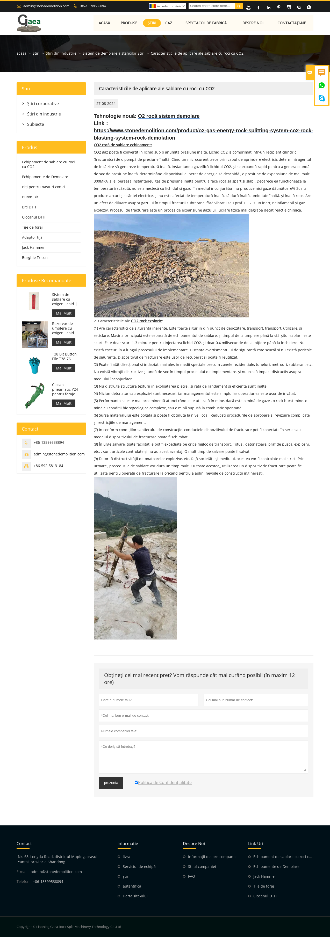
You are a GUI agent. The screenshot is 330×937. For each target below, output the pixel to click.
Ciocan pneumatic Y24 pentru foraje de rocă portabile (65, 389)
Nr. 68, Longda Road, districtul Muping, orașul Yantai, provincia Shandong (57, 859)
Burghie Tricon (35, 257)
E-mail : (23, 871)
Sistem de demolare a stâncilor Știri (114, 53)
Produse (129, 23)
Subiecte (35, 124)
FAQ (191, 876)
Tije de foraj (32, 227)
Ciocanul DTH (33, 217)
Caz (168, 23)
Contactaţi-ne (291, 23)
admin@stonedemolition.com (46, 6)
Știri (152, 23)
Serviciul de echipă (139, 866)
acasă (21, 53)
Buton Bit (30, 197)
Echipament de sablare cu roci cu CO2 (48, 164)
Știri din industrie (61, 53)
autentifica (132, 886)
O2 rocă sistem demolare (169, 116)
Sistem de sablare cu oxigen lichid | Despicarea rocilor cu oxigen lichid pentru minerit (65, 300)
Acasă (104, 23)
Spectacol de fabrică (206, 23)
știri (126, 876)
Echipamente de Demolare (45, 177)
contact (24, 844)
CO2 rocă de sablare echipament (122, 145)
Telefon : (24, 881)
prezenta (111, 783)
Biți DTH (29, 207)
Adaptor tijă (32, 237)
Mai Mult (63, 313)
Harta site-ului (135, 896)
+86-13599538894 (92, 6)
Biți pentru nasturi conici (43, 187)
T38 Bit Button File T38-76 (64, 356)
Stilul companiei (202, 866)
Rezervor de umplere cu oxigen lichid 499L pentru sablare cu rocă (65, 329)
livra (126, 856)
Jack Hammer (33, 247)
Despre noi (253, 23)
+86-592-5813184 (48, 465)
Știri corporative (43, 103)
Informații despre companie (212, 856)
